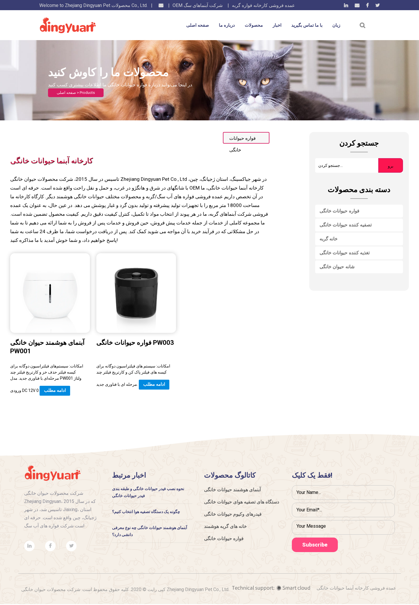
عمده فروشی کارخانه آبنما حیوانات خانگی (356, 589)
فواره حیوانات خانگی (339, 211)
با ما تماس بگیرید (306, 25)
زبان (336, 25)
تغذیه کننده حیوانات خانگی (344, 253)
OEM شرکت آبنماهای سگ (198, 5)
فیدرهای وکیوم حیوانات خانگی (233, 514)
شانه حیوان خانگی (336, 267)
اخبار (277, 25)
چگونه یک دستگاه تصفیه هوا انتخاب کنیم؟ (146, 511)
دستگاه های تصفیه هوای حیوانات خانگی (241, 502)
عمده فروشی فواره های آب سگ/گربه (184, 196)
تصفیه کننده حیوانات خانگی (345, 225)
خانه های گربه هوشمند (225, 526)
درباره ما (227, 25)
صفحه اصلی (197, 25)
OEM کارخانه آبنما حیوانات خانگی (226, 188)
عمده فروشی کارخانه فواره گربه (263, 5)
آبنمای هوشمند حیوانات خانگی (232, 489)
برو (390, 166)
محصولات (254, 25)
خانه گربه (328, 239)
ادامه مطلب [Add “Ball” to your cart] (55, 390)
